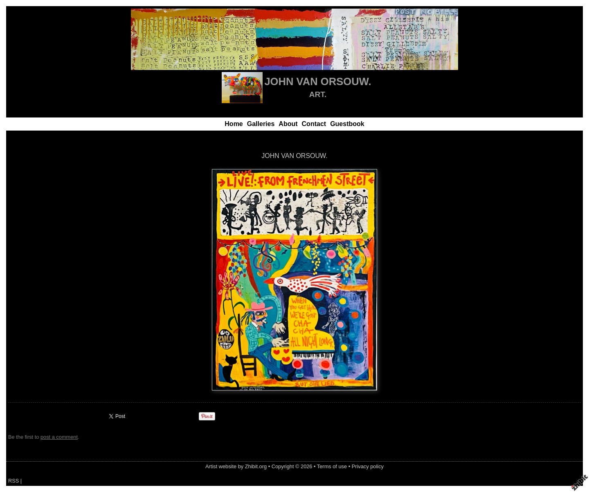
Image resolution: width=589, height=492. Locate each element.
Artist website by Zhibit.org (236, 466)
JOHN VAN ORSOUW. (317, 81)
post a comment (59, 437)
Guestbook (347, 123)
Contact (314, 123)
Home (234, 123)
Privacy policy (368, 466)
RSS (13, 481)
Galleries (261, 123)
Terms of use (332, 466)
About (288, 123)
